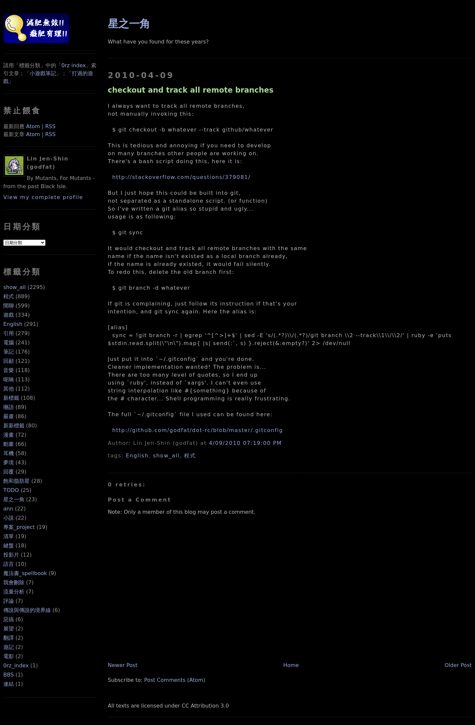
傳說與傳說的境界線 (27, 610)
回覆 (8, 472)
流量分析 (13, 592)
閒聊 (8, 306)
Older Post (458, 665)
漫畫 (8, 435)
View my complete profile (43, 197)
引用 (8, 333)
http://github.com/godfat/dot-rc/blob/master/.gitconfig (197, 430)
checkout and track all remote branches (190, 90)
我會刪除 (13, 582)
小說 (8, 518)
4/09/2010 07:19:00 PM (245, 443)
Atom (33, 126)
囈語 (8, 407)
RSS (50, 126)
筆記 (8, 352)
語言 (8, 564)
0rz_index (16, 665)
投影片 (11, 555)
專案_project (19, 527)
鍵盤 (8, 545)
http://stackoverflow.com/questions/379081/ (181, 177)
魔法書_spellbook (25, 573)
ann (8, 509)
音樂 (8, 370)
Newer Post (123, 665)
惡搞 (8, 619)
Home (291, 665)
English (12, 324)
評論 (8, 601)
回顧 (8, 361)
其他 (8, 389)
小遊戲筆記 (43, 73)
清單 (8, 536)
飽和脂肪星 (16, 481)
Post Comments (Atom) (174, 680)
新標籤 (11, 398)
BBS (8, 675)
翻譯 (8, 638)
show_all (14, 287)
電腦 (8, 342)
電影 (8, 656)
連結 (8, 684)
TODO (11, 490)
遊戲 (8, 315)
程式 (8, 296)
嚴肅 (8, 416)
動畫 (8, 444)
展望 (8, 628)
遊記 (8, 647)
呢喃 (8, 379)
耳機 (8, 453)
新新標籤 (13, 425)
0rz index (73, 65)
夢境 (8, 462)
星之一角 (13, 499)
